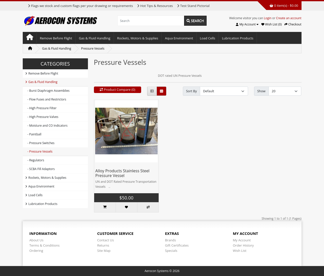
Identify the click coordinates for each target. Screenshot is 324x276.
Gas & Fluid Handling (94, 38)
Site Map (103, 250)
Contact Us (105, 240)
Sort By (191, 91)
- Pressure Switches (40, 143)
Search (195, 20)
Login (267, 18)
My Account (242, 240)
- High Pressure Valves (41, 117)
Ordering (36, 250)
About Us (36, 240)
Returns (103, 245)
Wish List (240, 250)
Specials (171, 250)
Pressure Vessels (92, 48)
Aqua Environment (179, 38)
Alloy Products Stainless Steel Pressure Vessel (122, 173)
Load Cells (207, 38)
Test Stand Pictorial (193, 5)
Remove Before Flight (56, 38)
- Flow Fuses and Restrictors (45, 99)
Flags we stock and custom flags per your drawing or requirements (80, 5)
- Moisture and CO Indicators (46, 125)
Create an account (289, 18)
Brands (170, 240)
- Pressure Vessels (39, 151)
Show (261, 91)
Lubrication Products (237, 38)
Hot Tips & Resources (155, 5)
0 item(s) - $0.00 (284, 5)
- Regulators (34, 160)
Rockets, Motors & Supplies (137, 38)
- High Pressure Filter (41, 108)
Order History (243, 245)
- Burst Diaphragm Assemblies (47, 91)
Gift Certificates (177, 245)
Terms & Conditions (44, 245)
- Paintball (33, 134)
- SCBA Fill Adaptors (40, 169)
